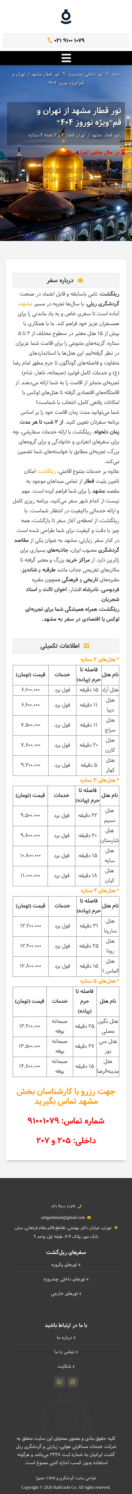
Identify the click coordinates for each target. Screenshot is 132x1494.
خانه (116, 74)
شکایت (66, 1366)
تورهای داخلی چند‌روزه (66, 1279)
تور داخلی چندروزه (85, 74)
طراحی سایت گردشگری (77, 1478)
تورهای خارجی (66, 1294)
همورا (40, 1478)
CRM (50, 1478)
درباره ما (66, 1338)
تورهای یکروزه (66, 1265)
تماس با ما (66, 1352)
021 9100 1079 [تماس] (66, 41)
